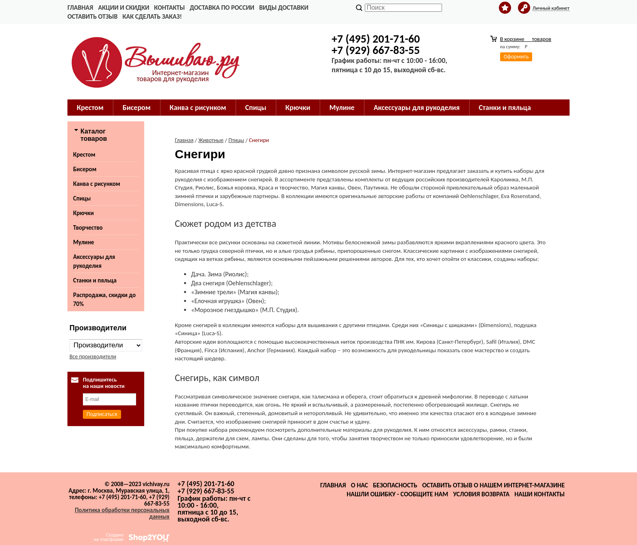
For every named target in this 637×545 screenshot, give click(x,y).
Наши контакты (539, 494)
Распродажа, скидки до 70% (104, 299)
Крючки (298, 107)
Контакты (169, 7)
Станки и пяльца (505, 107)
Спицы (255, 107)
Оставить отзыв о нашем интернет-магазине (493, 485)
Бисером (137, 107)
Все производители (92, 356)
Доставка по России (222, 7)
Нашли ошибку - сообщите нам (397, 494)
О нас (359, 485)
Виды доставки (283, 7)
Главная (80, 7)
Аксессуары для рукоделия (417, 107)
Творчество (88, 227)
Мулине (342, 107)
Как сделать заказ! (152, 16)
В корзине (525, 39)
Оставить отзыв (92, 16)
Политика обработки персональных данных (122, 513)
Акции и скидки (123, 7)
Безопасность (395, 485)
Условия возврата (481, 494)
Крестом (90, 107)
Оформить (516, 56)
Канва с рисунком (198, 107)
